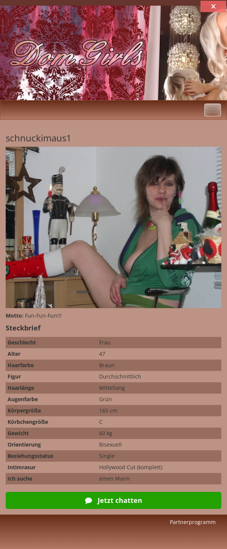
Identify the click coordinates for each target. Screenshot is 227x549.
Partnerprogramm (193, 522)
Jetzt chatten (113, 500)
